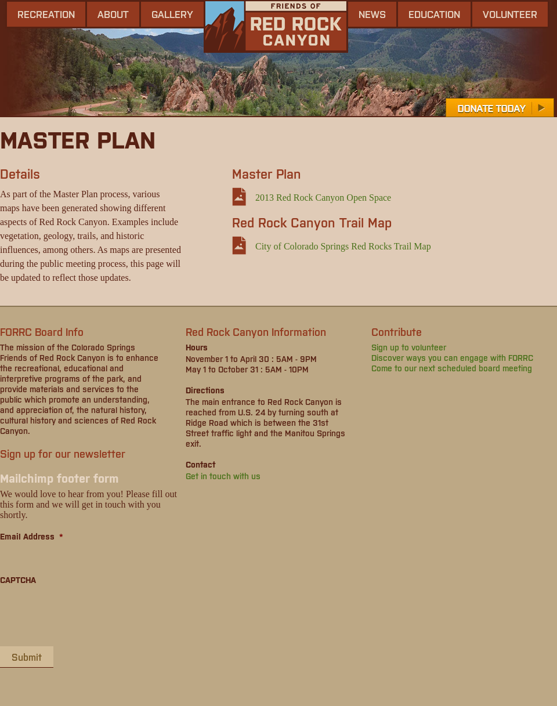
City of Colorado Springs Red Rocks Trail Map (343, 246)
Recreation (46, 14)
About (113, 14)
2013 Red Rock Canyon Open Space (323, 197)
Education (434, 14)
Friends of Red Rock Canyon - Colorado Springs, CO (276, 26)
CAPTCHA (18, 579)
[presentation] (88, 615)
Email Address (31, 536)
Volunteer (510, 14)
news (372, 14)
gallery (172, 14)
